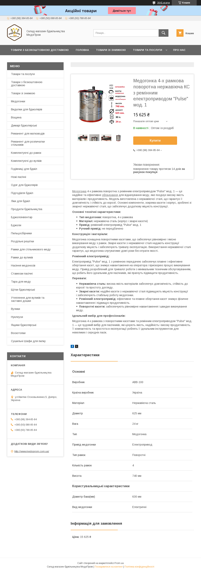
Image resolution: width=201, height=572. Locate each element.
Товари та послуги (147, 50)
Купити (155, 140)
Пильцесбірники (21, 233)
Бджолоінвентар (21, 217)
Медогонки (18, 101)
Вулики (15, 308)
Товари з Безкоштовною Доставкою (40, 50)
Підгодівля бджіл (22, 193)
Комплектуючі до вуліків (26, 160)
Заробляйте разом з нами (78, 60)
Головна (82, 50)
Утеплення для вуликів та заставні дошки (27, 299)
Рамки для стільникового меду (31, 249)
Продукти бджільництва (26, 209)
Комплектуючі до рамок (26, 152)
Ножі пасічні (18, 176)
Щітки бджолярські (23, 289)
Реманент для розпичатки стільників (28, 143)
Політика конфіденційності (139, 566)
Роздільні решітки (22, 241)
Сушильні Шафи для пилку (28, 341)
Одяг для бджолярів (24, 185)
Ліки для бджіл (20, 201)
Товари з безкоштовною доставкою (26, 84)
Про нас (179, 50)
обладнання (110, 195)
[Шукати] (163, 33)
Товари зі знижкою (111, 50)
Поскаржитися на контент (109, 566)
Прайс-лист (41, 60)
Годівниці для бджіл (24, 168)
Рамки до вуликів (22, 257)
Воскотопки (18, 333)
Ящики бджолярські (23, 325)
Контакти (18, 60)
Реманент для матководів (28, 133)
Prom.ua (119, 563)
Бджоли (16, 225)
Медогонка (79, 191)
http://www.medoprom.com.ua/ (31, 451)
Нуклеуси (17, 316)
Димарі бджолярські (24, 125)
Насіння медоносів (23, 265)
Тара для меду (21, 281)
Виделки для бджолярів (26, 109)
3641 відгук (163, 2)
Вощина (16, 117)
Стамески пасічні (22, 273)
